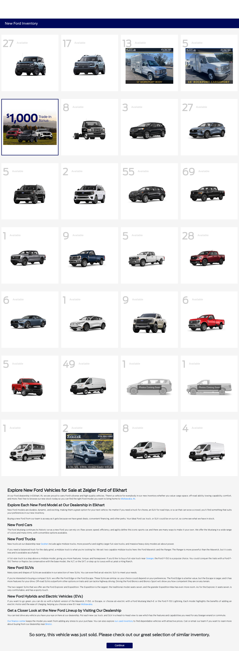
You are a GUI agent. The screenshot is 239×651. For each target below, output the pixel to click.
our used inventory (124, 621)
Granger (150, 558)
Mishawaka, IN (128, 498)
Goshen (44, 544)
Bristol (48, 624)
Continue (119, 645)
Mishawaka (86, 604)
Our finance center (16, 621)
